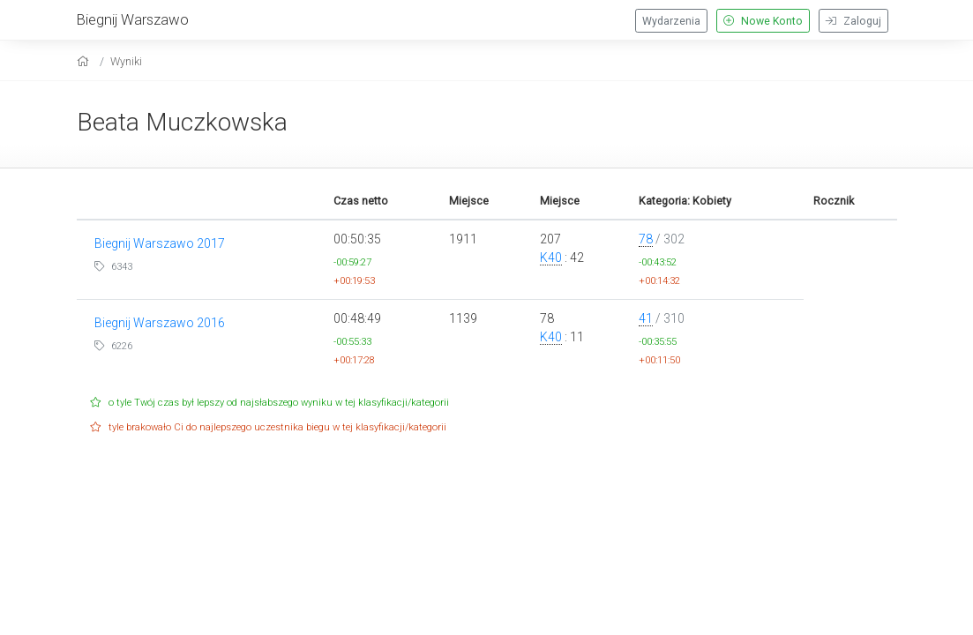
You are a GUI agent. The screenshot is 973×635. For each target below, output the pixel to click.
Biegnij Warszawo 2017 (159, 243)
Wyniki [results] (126, 61)
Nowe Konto (763, 21)
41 (646, 318)
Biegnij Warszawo (133, 19)
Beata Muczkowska (182, 122)
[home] (85, 61)
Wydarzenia (671, 21)
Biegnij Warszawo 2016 (159, 323)
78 (646, 239)
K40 (551, 257)
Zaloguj (853, 21)
